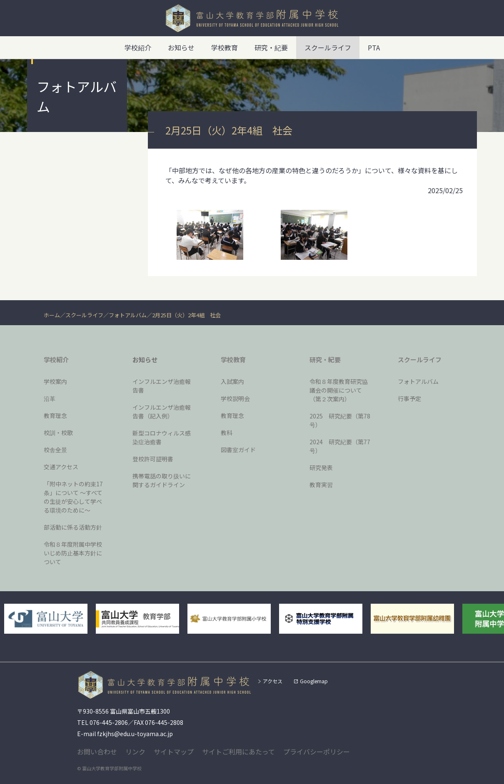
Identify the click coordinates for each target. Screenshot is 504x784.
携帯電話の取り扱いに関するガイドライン (161, 480)
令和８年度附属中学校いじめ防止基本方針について (73, 553)
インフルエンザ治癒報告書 (161, 385)
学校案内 (55, 381)
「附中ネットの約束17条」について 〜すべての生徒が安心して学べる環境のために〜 (73, 497)
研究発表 (321, 467)
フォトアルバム (128, 315)
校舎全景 (55, 450)
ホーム (52, 315)
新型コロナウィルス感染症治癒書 (161, 437)
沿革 (49, 398)
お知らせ (181, 47)
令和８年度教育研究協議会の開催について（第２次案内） (338, 390)
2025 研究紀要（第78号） (339, 420)
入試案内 (232, 381)
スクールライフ (84, 315)
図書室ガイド (238, 450)
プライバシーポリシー (316, 752)
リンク (135, 752)
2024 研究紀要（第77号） (339, 446)
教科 (226, 432)
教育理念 (55, 415)
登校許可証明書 (152, 459)
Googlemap (314, 680)
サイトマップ (174, 752)
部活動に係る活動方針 (73, 527)
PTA (374, 47)
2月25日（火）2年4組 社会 (186, 315)
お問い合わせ (97, 752)
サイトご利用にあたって (238, 752)
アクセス (272, 680)
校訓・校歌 (58, 432)
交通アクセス (61, 467)
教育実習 (321, 484)
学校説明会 (235, 398)
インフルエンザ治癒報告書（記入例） (161, 411)
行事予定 (409, 398)
